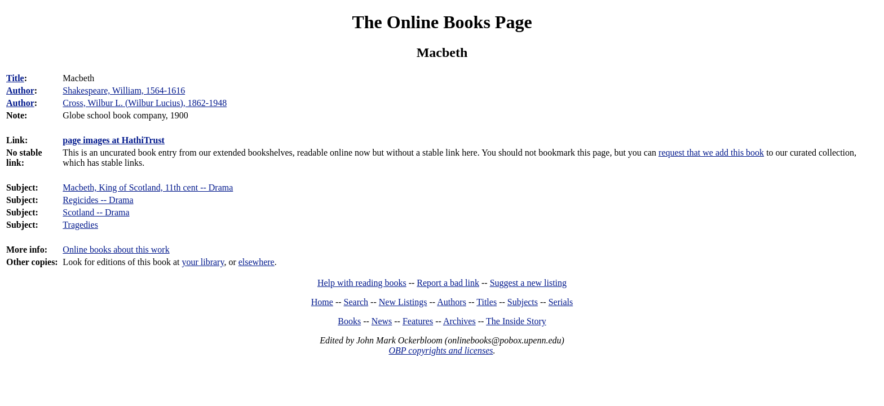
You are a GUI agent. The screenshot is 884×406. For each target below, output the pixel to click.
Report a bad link (448, 283)
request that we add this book (711, 152)
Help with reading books (361, 283)
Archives (459, 321)
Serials (561, 302)
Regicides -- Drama (98, 200)
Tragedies (80, 225)
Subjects (522, 302)
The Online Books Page (442, 22)
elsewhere (256, 262)
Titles (486, 302)
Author (20, 90)
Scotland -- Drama (96, 212)
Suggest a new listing (528, 283)
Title (15, 78)
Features (418, 321)
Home (322, 302)
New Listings (403, 302)
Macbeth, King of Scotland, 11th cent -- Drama (148, 187)
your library (203, 262)
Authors (451, 302)
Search (356, 302)
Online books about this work (116, 249)
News (382, 321)
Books (349, 321)
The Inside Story (516, 321)
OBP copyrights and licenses (440, 350)
